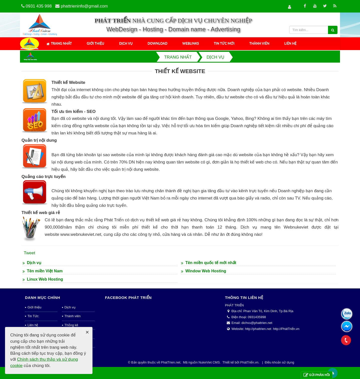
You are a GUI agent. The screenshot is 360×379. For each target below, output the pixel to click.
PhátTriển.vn (249, 362)
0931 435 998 (39, 6)
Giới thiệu (95, 43)
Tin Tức (33, 316)
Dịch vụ (126, 43)
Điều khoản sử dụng (279, 362)
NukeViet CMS (209, 362)
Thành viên (260, 43)
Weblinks (190, 43)
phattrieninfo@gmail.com (84, 6)
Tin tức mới (224, 43)
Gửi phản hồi (317, 375)
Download (157, 43)
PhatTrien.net (170, 362)
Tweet (29, 253)
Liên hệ (290, 43)
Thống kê (71, 325)
